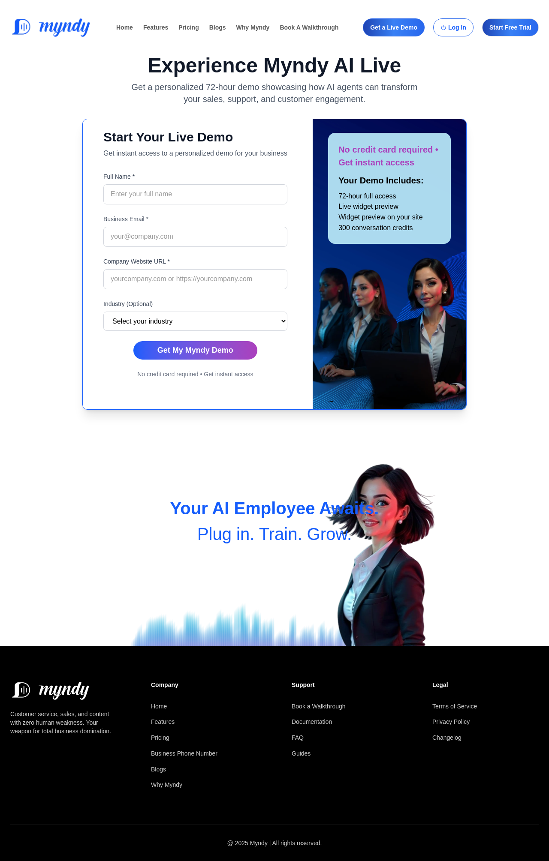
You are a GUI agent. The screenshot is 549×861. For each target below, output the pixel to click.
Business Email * (125, 219)
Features (155, 27)
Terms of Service (454, 706)
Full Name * (119, 176)
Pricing (188, 27)
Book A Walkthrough (309, 27)
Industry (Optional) (128, 303)
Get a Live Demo (393, 27)
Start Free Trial (510, 27)
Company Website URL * (136, 261)
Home (124, 27)
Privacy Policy (451, 721)
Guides (301, 753)
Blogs (217, 27)
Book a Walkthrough (319, 706)
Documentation (312, 721)
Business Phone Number (184, 753)
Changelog (447, 737)
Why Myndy (253, 27)
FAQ (298, 737)
